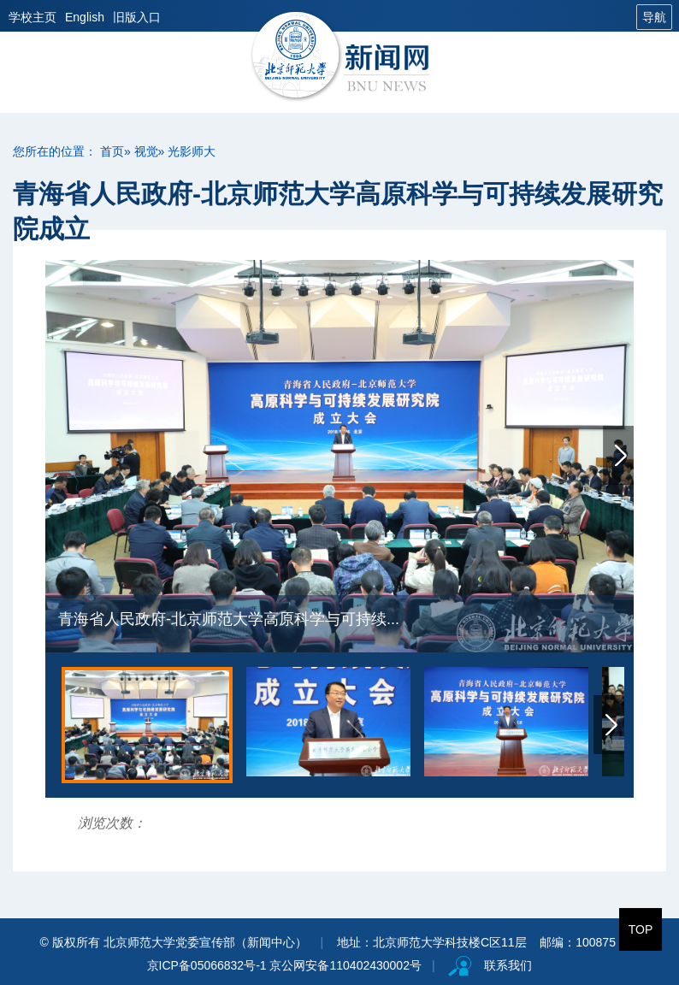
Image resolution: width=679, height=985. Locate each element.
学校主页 (32, 17)
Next (618, 455)
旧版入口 (137, 17)
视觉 (146, 151)
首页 (112, 151)
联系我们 (508, 965)
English (84, 17)
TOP (641, 929)
